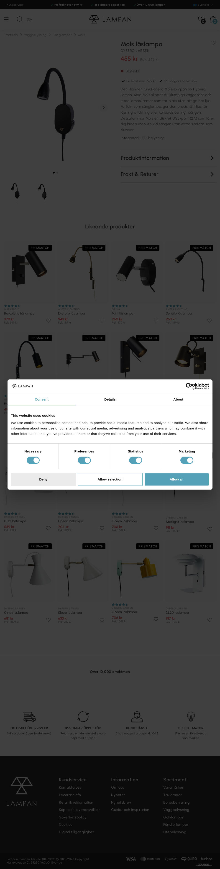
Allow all (177, 479)
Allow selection (109, 479)
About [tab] (178, 399)
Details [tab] (110, 399)
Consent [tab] (42, 399)
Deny (43, 479)
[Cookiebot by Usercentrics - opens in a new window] (189, 386)
